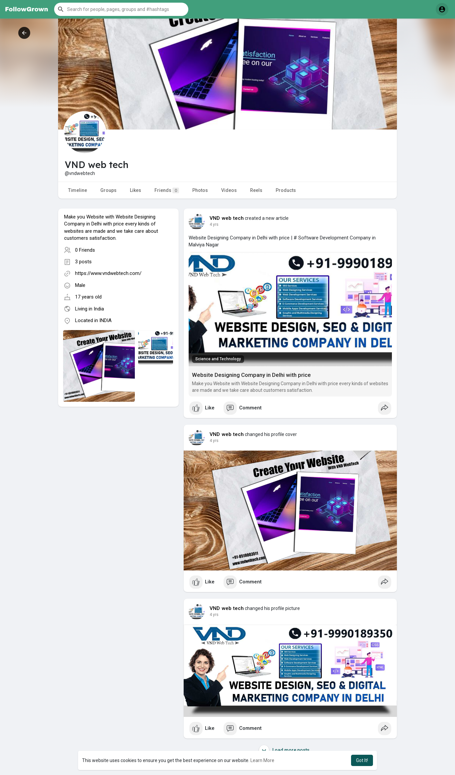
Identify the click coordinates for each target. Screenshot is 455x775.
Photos (200, 190)
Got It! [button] (362, 760)
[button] (121, 9)
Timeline (77, 190)
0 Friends (85, 250)
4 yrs (214, 224)
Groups (108, 190)
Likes (135, 190)
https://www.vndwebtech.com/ (108, 273)
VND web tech (227, 218)
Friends (166, 190)
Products (286, 190)
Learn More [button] (262, 760)
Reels (256, 190)
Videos (229, 190)
